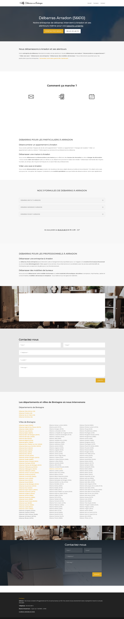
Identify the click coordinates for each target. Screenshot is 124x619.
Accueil (89, 3)
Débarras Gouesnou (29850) (27, 497)
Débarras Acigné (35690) (26, 425)
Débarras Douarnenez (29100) (27, 486)
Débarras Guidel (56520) (26, 507)
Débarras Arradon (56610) (26, 429)
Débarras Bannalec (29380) (27, 436)
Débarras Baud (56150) (25, 438)
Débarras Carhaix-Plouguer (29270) (29, 457)
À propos (96, 3)
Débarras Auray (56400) (25, 431)
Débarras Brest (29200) (25, 450)
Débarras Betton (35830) (26, 442)
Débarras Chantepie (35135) (27, 463)
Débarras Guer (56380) (25, 503)
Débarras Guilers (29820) (26, 508)
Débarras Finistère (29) (25, 413)
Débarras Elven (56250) (25, 488)
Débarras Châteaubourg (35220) (28, 467)
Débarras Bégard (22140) (26, 440)
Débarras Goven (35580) (26, 499)
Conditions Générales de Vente (27, 611)
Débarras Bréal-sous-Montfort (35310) (30, 446)
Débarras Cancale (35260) (26, 455)
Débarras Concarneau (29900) (27, 476)
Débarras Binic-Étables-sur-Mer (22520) (30, 444)
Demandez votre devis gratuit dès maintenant (53, 58)
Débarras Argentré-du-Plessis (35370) (30, 427)
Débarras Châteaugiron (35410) (28, 469)
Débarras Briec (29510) (25, 452)
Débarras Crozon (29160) (26, 478)
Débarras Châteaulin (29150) (27, 470)
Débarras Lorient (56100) (55, 469)
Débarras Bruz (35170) (25, 453)
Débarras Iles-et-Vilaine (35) (27, 415)
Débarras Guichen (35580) (26, 505)
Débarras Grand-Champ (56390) (28, 501)
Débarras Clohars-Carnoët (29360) (29, 472)
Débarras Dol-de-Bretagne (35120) (29, 484)
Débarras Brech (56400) (26, 448)
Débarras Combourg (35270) (27, 474)
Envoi (100, 380)
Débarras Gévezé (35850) (26, 495)
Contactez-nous (53, 31)
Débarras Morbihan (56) (26, 417)
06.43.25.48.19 (73, 31)
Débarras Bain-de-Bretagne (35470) (29, 434)
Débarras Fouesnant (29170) (27, 491)
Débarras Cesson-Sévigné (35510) (28, 461)
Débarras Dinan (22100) (26, 480)
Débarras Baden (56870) (26, 433)
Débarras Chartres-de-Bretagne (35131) (30, 465)
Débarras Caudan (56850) (26, 459)
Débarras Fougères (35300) (27, 493)
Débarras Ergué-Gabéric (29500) (28, 489)
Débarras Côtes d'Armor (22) (27, 411)
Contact (103, 3)
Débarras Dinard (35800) (26, 482)
